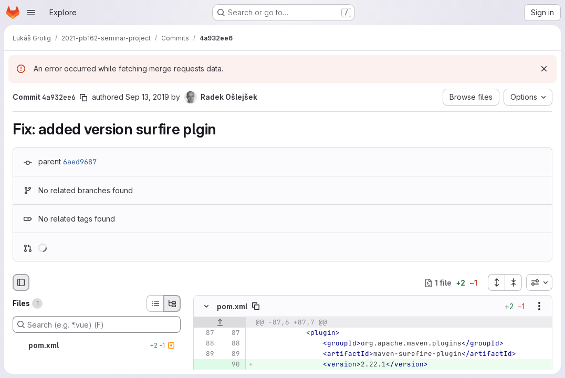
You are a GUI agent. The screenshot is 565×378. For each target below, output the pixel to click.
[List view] (155, 303)
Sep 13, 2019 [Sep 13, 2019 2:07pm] (147, 96)
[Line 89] (205, 354)
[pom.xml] (97, 345)
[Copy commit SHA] (83, 97)
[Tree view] (172, 303)
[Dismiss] (544, 68)
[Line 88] (205, 343)
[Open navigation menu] (31, 12)
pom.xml (232, 306)
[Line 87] (205, 333)
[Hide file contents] (206, 306)
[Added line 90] (231, 364)
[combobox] (539, 282)
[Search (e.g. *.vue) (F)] (97, 324)
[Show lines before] (220, 322)
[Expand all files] (496, 282)
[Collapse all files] (513, 282)
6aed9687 (80, 161)
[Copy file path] (255, 306)
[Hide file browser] (21, 282)
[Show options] (539, 306)
